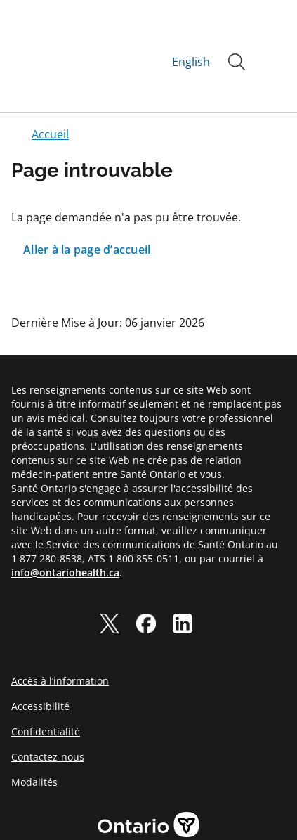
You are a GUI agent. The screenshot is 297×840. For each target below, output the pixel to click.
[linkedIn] (182, 572)
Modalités (34, 731)
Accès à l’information (60, 630)
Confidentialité (45, 680)
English (191, 36)
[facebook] (146, 572)
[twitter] (109, 572)
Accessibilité (40, 655)
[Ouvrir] (236, 36)
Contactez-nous (47, 706)
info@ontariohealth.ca (65, 522)
